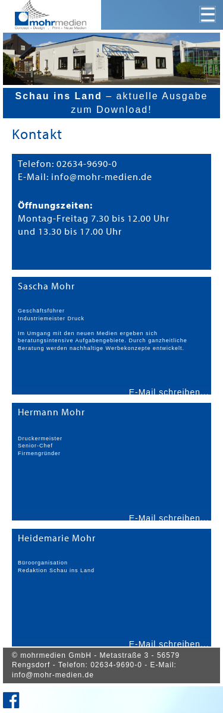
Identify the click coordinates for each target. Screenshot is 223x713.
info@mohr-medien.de (53, 675)
